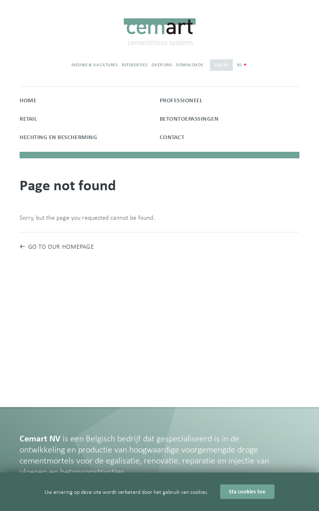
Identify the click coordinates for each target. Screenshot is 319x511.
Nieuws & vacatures (94, 64)
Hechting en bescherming (58, 137)
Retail (28, 119)
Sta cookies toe (247, 491)
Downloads (189, 64)
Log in (221, 64)
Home (28, 100)
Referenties (134, 64)
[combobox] (242, 65)
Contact (172, 137)
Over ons (162, 64)
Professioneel (181, 100)
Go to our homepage (57, 246)
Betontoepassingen (189, 119)
